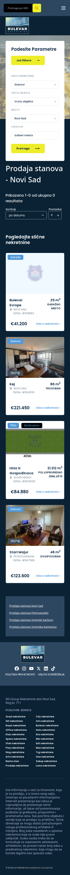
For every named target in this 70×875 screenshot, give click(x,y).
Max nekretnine (45, 747)
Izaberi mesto (23, 135)
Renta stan (12, 761)
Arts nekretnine (15, 756)
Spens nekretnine (16, 738)
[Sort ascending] (52, 215)
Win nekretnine (45, 738)
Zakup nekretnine (46, 761)
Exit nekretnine (44, 743)
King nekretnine (15, 752)
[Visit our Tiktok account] (53, 668)
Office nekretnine (16, 730)
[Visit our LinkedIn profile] (46, 668)
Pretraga (28, 148)
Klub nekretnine (15, 734)
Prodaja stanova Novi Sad (26, 606)
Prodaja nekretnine (17, 765)
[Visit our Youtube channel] (31, 668)
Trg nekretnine (44, 752)
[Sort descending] (58, 215)
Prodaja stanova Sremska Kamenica (33, 627)
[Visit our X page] (38, 668)
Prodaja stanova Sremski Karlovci (31, 620)
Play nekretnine (15, 747)
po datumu (17, 215)
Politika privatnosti (20, 674)
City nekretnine (45, 716)
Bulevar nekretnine (47, 725)
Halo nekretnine (45, 730)
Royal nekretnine (16, 725)
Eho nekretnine (45, 734)
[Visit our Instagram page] (24, 668)
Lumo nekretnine (46, 765)
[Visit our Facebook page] (17, 668)
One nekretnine (45, 756)
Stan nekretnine (15, 743)
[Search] (36, 8)
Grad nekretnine (15, 716)
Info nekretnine (45, 721)
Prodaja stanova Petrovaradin (29, 613)
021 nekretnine (14, 721)
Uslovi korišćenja (51, 674)
